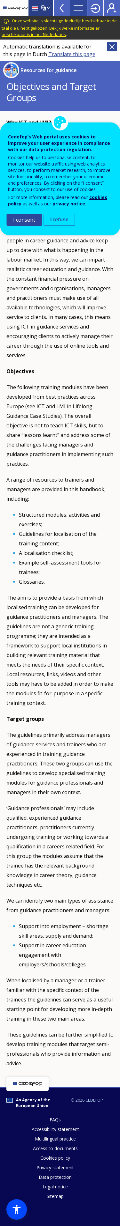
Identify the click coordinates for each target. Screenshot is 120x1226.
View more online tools (62, 8)
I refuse (59, 219)
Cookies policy (55, 1158)
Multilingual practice (55, 1139)
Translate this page (71, 54)
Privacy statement (55, 1167)
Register (112, 8)
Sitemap (55, 1196)
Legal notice (55, 1187)
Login (95, 8)
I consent (24, 219)
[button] (16, 1209)
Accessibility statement (55, 1129)
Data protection (55, 1177)
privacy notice (68, 204)
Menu (78, 8)
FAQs (55, 1120)
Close (112, 46)
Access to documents (55, 1148)
